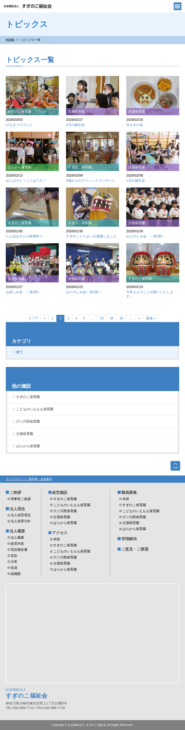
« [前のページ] (45, 318)
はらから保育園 (28, 446)
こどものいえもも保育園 (34, 409)
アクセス (59, 533)
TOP (175, 465)
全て (19, 352)
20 (111, 318)
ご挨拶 (15, 492)
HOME (10, 39)
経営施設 (59, 492)
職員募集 (129, 492)
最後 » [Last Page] (151, 318)
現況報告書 (19, 549)
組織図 (16, 574)
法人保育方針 (21, 521)
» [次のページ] (139, 318)
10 (102, 318)
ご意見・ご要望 (134, 549)
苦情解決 (129, 539)
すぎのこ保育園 (28, 397)
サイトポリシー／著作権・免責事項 (29, 479)
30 (121, 318)
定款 (14, 556)
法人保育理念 (21, 515)
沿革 (14, 562)
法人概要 (17, 531)
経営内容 (17, 543)
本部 (56, 539)
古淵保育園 (24, 434)
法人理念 (17, 509)
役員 (14, 568)
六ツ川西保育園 (28, 421)
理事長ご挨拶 (21, 499)
